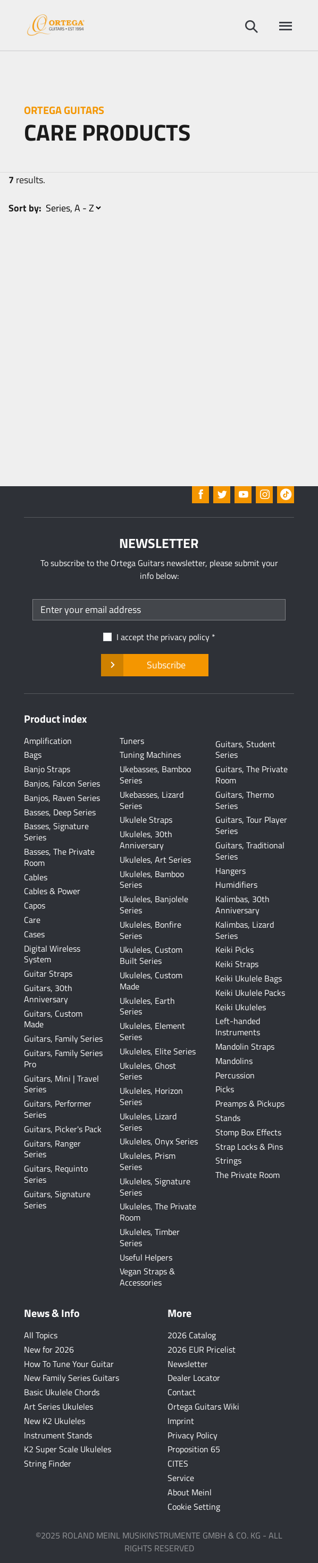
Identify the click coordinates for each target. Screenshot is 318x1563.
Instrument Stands (58, 1435)
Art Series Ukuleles (58, 1406)
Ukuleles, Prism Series (147, 1161)
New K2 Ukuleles (54, 1420)
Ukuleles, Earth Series (147, 1006)
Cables (35, 877)
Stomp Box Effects (248, 1132)
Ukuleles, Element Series (152, 1031)
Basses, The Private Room (59, 857)
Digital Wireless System (52, 954)
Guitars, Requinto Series (56, 1174)
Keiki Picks (234, 949)
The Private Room (247, 1174)
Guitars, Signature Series (57, 1200)
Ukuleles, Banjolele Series (154, 904)
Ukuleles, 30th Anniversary (146, 840)
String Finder (47, 1463)
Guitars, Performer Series (57, 1109)
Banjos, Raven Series (62, 797)
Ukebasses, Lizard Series (151, 800)
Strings (228, 1160)
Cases (34, 934)
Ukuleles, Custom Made (151, 981)
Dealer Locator (194, 1377)
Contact (182, 1392)
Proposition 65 (194, 1449)
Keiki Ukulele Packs (250, 992)
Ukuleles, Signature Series (155, 1187)
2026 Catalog (192, 1335)
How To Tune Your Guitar (69, 1363)
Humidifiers (236, 884)
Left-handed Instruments (237, 1026)
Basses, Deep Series (60, 812)
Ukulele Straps (146, 819)
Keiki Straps (236, 964)
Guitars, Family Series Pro (63, 1058)
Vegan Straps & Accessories (147, 1277)
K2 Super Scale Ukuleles (67, 1449)
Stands (227, 1117)
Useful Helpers (146, 1257)
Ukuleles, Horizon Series (151, 1096)
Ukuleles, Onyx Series (159, 1141)
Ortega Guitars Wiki (203, 1406)
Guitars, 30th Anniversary (48, 993)
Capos (34, 905)
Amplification (48, 740)
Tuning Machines (150, 754)
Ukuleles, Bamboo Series (152, 879)
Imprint (181, 1420)
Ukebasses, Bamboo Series (155, 775)
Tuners (132, 740)
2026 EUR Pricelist (202, 1349)
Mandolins (234, 1060)
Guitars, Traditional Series (249, 851)
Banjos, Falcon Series (62, 783)
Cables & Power (52, 891)
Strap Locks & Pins (249, 1146)
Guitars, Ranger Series (52, 1149)
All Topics (40, 1335)
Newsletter (188, 1363)
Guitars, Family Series (63, 1038)
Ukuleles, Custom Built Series (151, 955)
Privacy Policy (192, 1435)
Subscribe (154, 665)
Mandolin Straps (244, 1046)
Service (181, 1477)
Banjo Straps (47, 769)
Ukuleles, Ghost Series (148, 1071)
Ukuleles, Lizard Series (148, 1122)
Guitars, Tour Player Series (251, 825)
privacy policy (185, 637)
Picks (224, 1089)
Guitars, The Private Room (251, 775)
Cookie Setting (194, 1506)
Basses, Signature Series (56, 832)
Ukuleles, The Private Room (158, 1212)
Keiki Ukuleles (240, 1007)
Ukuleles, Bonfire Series (150, 930)
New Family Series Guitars (71, 1377)
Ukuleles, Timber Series (150, 1237)
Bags (32, 754)
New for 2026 (49, 1349)
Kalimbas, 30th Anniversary (242, 904)
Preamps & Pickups (249, 1103)
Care (32, 919)
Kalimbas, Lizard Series (244, 930)
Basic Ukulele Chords (61, 1392)
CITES (178, 1463)
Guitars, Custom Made (53, 1019)
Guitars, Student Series (245, 750)
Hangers (230, 870)
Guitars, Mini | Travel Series (61, 1084)
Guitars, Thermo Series (244, 800)
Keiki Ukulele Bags (248, 978)
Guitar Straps (48, 973)
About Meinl (190, 1492)
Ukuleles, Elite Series (158, 1051)
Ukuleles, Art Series (155, 859)
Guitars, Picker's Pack (63, 1129)
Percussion (235, 1075)
